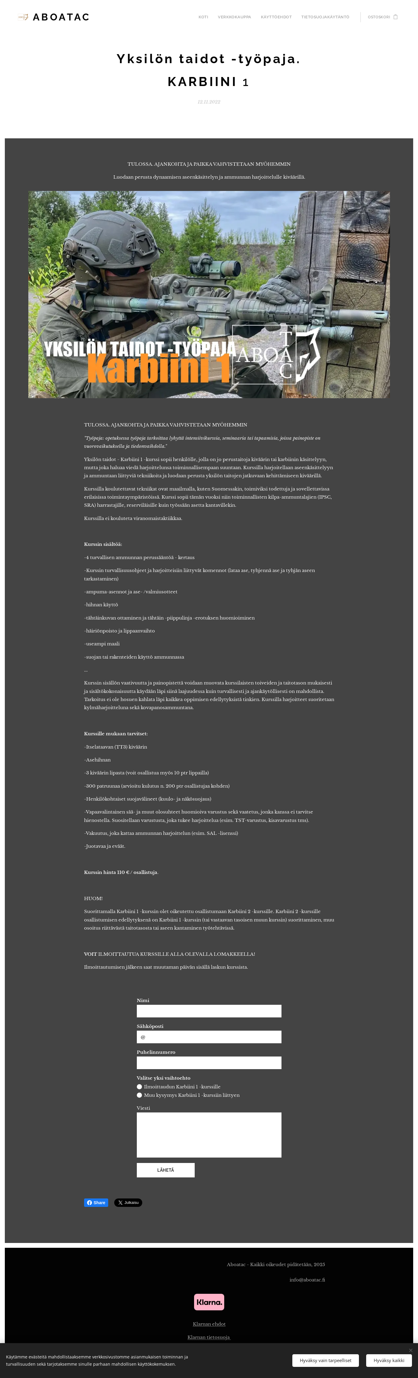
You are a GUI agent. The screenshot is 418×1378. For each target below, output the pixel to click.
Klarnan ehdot (209, 1324)
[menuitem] (214, 17)
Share (96, 1202)
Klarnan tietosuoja (209, 1337)
